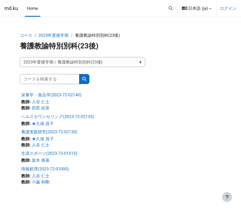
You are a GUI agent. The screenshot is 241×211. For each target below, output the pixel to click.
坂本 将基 (41, 160)
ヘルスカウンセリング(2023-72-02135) (57, 116)
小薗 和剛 (41, 182)
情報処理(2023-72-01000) (45, 168)
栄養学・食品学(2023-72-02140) (51, 94)
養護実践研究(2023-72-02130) (49, 131)
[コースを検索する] (49, 79)
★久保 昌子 (43, 123)
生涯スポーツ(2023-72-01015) (49, 153)
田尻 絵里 (41, 108)
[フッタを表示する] (227, 197)
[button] (170, 8)
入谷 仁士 (41, 101)
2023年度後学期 (53, 35)
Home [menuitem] (32, 8)
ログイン (228, 8)
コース (26, 35)
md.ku (11, 8)
